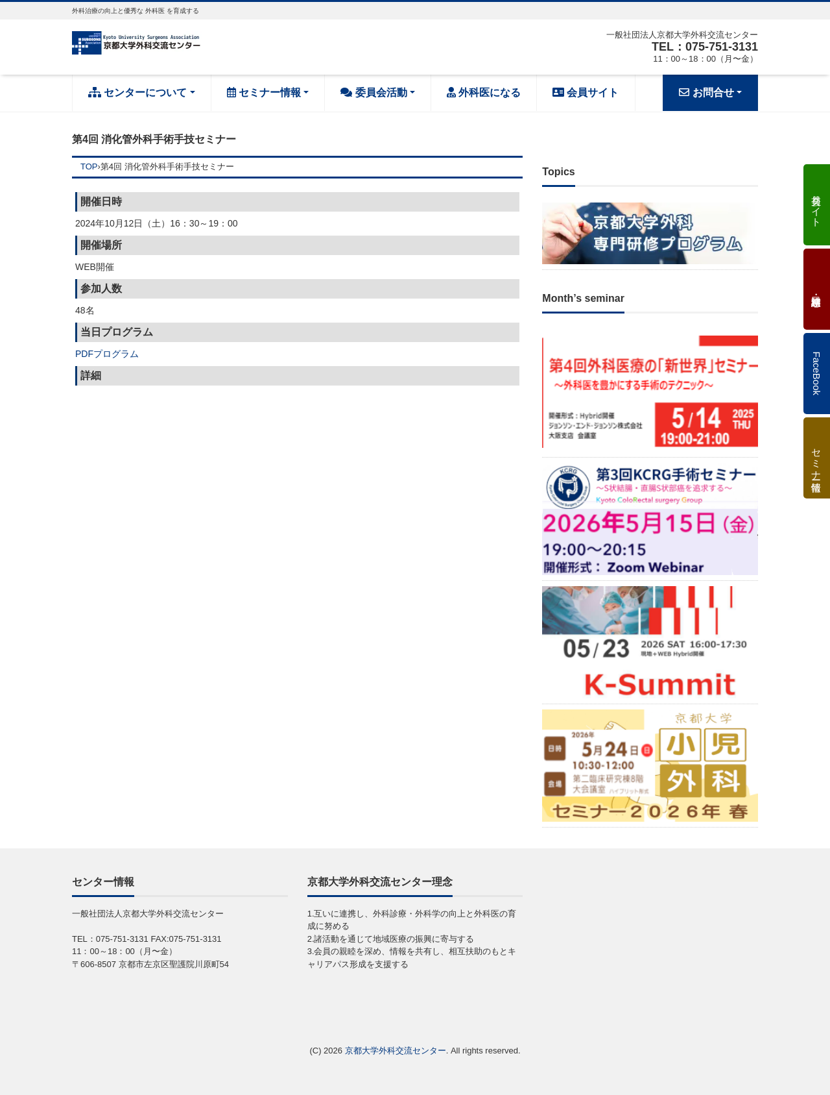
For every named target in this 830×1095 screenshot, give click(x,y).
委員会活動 (373, 92)
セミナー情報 (264, 92)
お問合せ (706, 92)
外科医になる (484, 92)
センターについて (137, 92)
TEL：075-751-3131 (705, 46)
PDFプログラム (107, 354)
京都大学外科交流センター (395, 1050)
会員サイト (585, 92)
